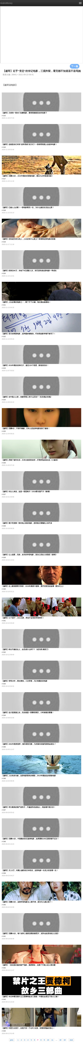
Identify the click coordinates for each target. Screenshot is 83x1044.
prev (11, 1040)
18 (60, 1040)
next (71, 1040)
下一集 (74, 66)
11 (52, 1040)
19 (65, 1040)
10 (48, 1040)
